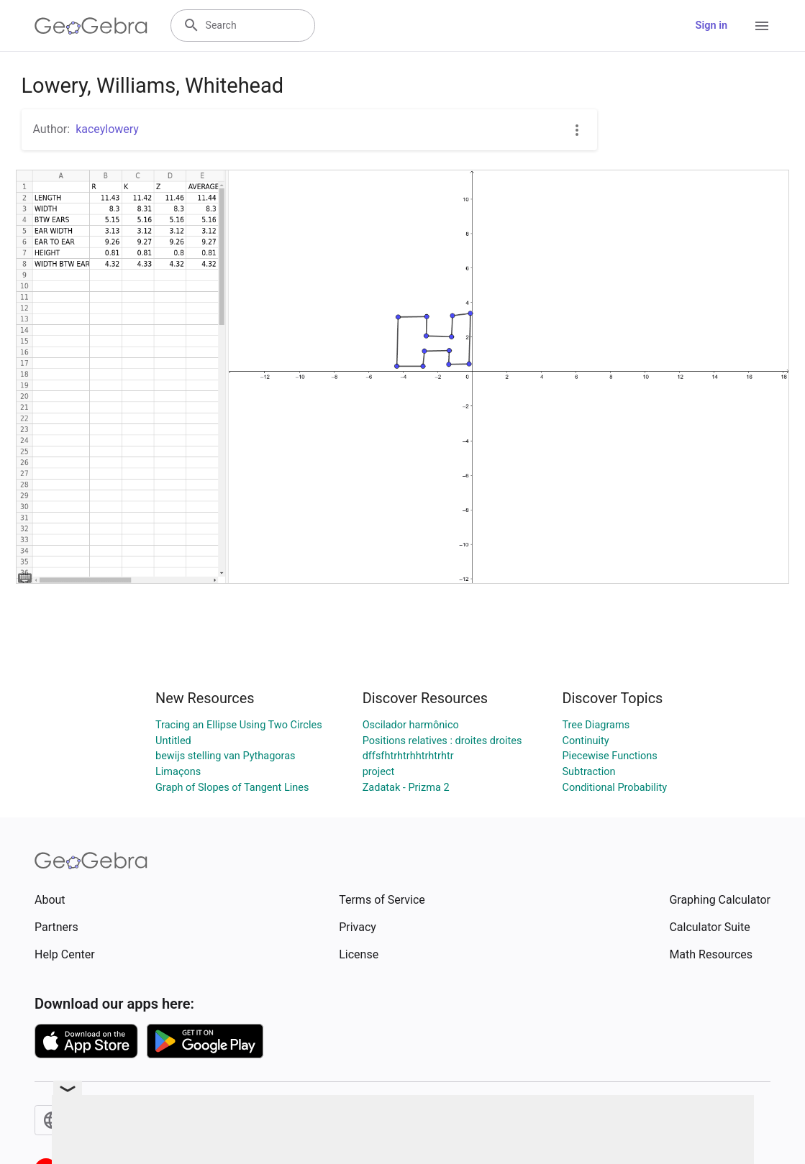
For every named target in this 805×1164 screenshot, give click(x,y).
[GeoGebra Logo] (91, 26)
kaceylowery (107, 129)
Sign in (711, 25)
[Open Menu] (761, 26)
